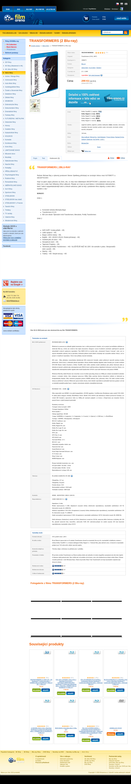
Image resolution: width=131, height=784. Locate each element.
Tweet (99, 147)
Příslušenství (11, 49)
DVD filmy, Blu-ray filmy (116, 762)
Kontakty (57, 32)
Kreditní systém (65, 766)
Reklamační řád (65, 762)
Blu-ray (83, 64)
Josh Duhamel (101, 137)
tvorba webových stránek (122, 772)
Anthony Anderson (86, 139)
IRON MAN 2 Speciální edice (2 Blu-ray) (66, 728)
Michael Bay (85, 143)
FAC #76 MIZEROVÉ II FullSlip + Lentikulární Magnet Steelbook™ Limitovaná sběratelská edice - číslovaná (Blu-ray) (91, 682)
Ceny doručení (23, 32)
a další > (102, 139)
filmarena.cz (104, 772)
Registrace (115, 9)
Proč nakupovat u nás (9, 32)
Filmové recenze (114, 760)
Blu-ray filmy (89, 762)
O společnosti (39, 759)
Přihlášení (107, 9)
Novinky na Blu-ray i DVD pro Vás (119, 766)
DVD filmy (88, 764)
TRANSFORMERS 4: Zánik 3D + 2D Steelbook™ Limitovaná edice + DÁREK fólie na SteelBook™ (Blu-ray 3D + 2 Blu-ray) (41, 682)
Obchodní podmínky (46, 32)
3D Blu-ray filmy (90, 760)
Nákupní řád (34, 32)
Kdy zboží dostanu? (94, 75)
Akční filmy (45, 46)
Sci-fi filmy (92, 67)
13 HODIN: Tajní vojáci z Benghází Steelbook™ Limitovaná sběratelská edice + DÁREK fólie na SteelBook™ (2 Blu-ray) (41, 730)
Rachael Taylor (119, 137)
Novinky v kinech (114, 764)
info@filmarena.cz (13, 301)
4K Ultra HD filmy (90, 759)
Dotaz (112, 158)
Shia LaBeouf (85, 137)
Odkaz (122, 158)
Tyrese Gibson (110, 137)
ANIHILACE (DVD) (115, 728)
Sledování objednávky (69, 32)
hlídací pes (88, 151)
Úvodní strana (35, 46)
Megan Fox (93, 137)
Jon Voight (96, 139)
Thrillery (98, 67)
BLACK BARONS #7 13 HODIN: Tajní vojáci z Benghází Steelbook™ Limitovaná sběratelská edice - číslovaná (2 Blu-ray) (115, 682)
